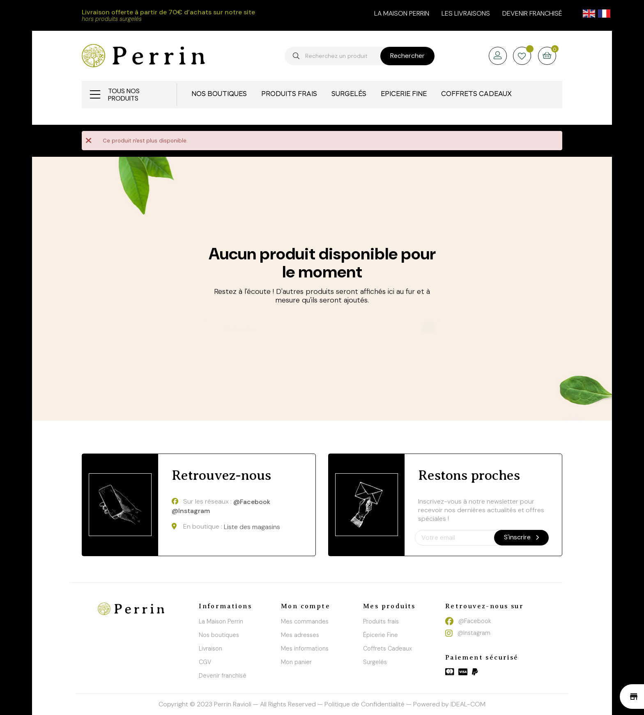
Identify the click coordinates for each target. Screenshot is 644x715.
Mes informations (305, 648)
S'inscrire (521, 537)
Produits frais (381, 621)
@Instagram (191, 511)
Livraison (210, 648)
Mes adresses (300, 635)
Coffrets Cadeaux (387, 648)
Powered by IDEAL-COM (449, 704)
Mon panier (296, 662)
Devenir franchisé (532, 13)
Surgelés (375, 662)
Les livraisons (466, 13)
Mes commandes (305, 621)
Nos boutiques (219, 635)
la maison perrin (401, 13)
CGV (205, 662)
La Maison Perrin (221, 621)
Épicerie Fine (380, 635)
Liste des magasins (252, 526)
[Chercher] (322, 325)
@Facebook (251, 501)
